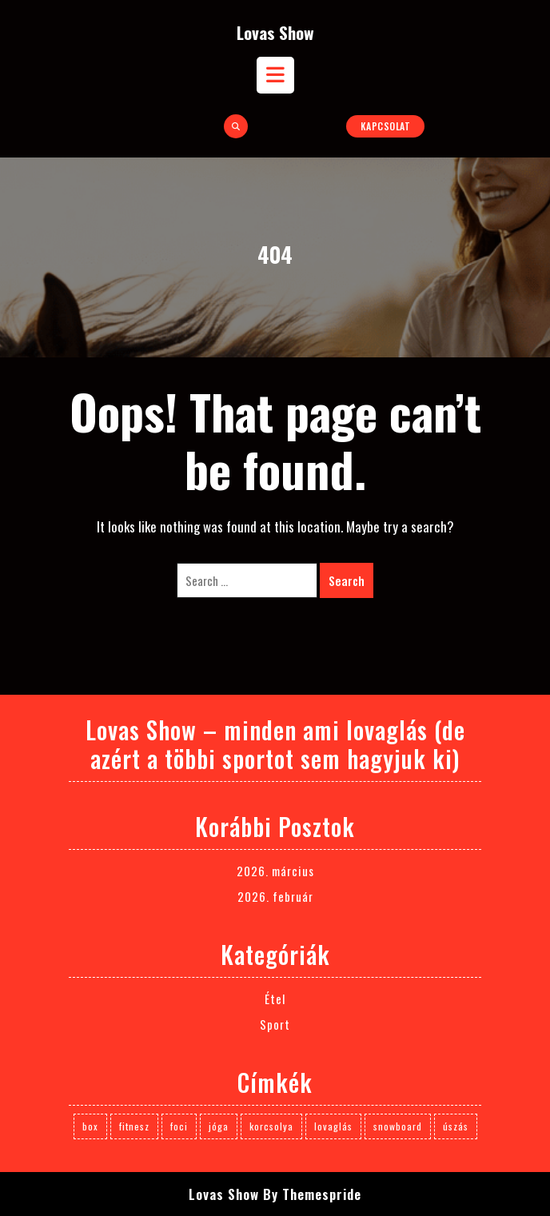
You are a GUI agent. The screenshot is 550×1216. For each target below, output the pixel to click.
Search (347, 580)
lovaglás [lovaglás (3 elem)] (333, 1126)
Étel (275, 998)
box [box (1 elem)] (90, 1126)
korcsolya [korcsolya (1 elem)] (271, 1126)
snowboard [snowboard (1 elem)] (397, 1126)
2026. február (275, 896)
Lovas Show (275, 32)
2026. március (275, 870)
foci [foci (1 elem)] (179, 1126)
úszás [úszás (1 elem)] (455, 1126)
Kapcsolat (386, 126)
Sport (275, 1024)
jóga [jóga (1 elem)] (219, 1126)
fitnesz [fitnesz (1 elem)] (134, 1126)
